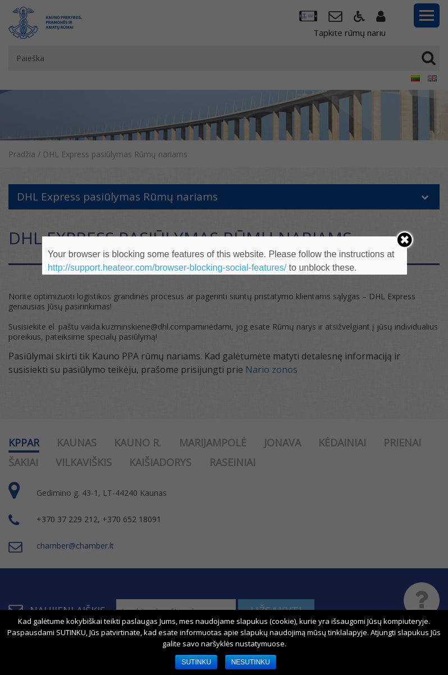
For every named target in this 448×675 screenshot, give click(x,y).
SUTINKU (196, 662)
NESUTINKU (250, 662)
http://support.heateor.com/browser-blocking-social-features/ (167, 267)
